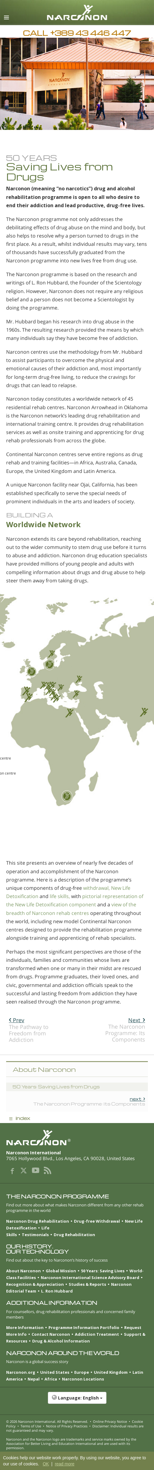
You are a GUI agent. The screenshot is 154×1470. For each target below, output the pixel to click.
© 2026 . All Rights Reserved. (47, 1421)
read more (65, 1463)
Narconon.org (20, 1372)
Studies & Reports (87, 1284)
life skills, (60, 896)
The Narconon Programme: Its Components (125, 1029)
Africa (50, 1379)
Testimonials (35, 1234)
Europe (81, 1372)
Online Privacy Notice (110, 1421)
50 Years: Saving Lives (103, 1271)
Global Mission (61, 1271)
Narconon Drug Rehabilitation (37, 1221)
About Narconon (23, 1271)
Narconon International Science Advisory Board (90, 1277)
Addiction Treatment (97, 1334)
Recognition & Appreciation (35, 1284)
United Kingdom (111, 1372)
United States (54, 1372)
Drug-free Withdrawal (97, 1221)
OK (46, 1463)
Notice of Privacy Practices (66, 1426)
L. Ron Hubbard (57, 1291)
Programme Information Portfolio (83, 1327)
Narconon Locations (83, 1379)
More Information (25, 1327)
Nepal (34, 1379)
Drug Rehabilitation (74, 1234)
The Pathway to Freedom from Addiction (28, 1029)
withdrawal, (96, 888)
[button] (77, 1401)
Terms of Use (31, 1426)
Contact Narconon (51, 1334)
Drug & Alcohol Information (61, 1341)
